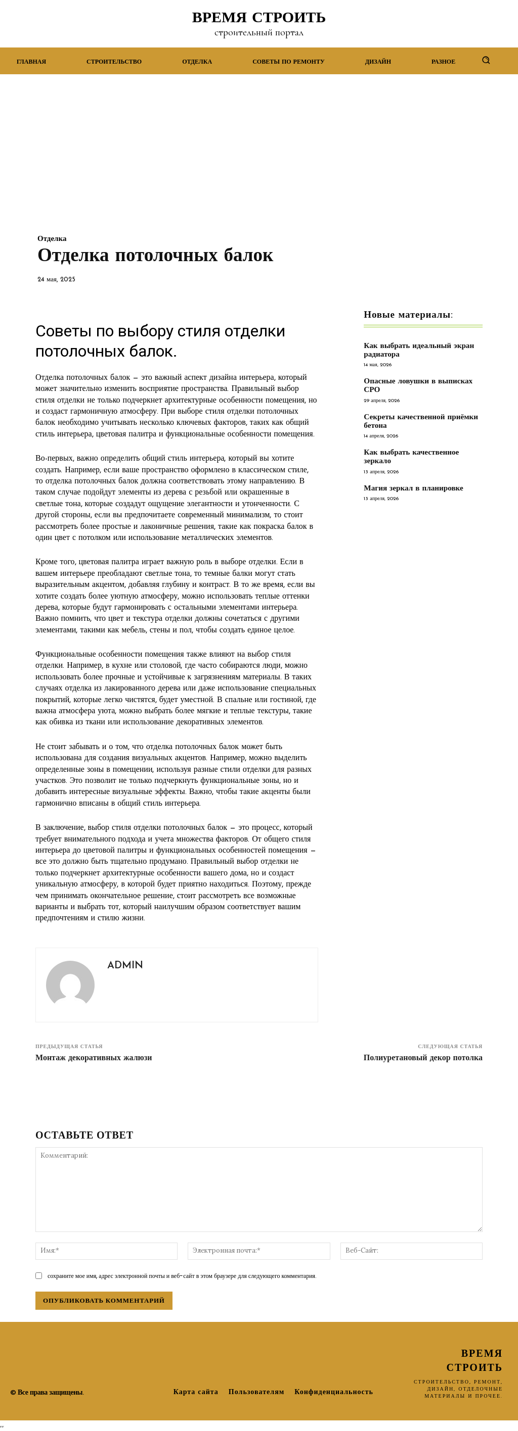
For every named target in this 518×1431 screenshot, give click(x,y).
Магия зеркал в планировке (413, 487)
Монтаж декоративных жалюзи (93, 1058)
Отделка (51, 239)
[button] (486, 60)
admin (125, 966)
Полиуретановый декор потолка (423, 1058)
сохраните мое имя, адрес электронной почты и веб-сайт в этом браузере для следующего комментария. (182, 1275)
